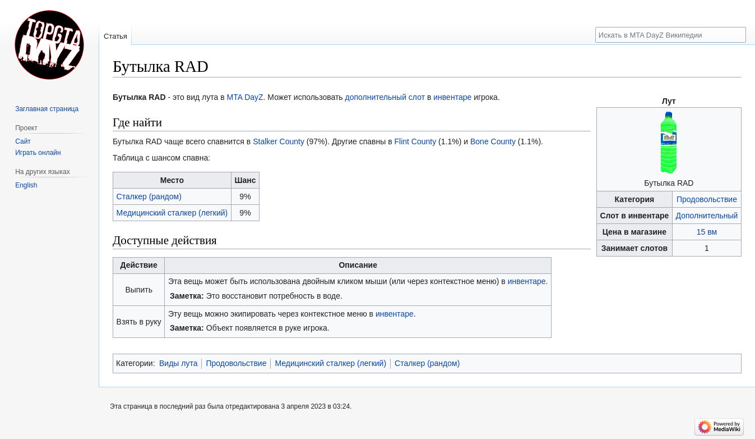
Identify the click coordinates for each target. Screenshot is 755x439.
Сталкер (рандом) (149, 196)
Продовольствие (707, 199)
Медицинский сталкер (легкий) (172, 212)
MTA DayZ (245, 97)
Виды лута (178, 363)
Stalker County (278, 141)
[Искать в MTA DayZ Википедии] (670, 35)
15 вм (707, 231)
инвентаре (452, 97)
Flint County (416, 141)
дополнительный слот (385, 97)
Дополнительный (707, 215)
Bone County (493, 141)
